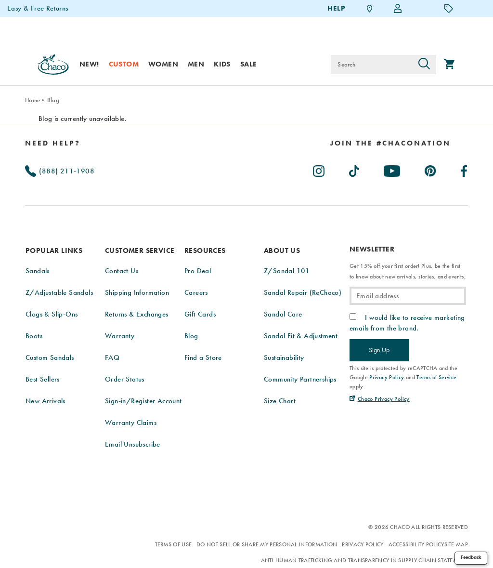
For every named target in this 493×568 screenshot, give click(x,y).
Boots (34, 336)
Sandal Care (283, 314)
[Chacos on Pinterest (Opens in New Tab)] (431, 169)
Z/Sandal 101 (287, 271)
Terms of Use (173, 544)
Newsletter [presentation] (372, 249)
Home (32, 100)
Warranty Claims (130, 422)
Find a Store (203, 357)
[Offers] (448, 8)
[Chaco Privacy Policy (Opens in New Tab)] (380, 399)
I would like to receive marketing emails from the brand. (407, 323)
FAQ (112, 357)
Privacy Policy (362, 544)
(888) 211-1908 (59, 171)
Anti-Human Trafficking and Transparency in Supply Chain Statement (364, 560)
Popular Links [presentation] (54, 250)
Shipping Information (137, 292)
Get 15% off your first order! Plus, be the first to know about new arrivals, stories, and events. (407, 271)
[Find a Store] (370, 8)
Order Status (124, 379)
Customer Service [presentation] (139, 250)
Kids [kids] (222, 64)
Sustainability (284, 357)
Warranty (119, 336)
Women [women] (163, 64)
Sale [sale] (248, 64)
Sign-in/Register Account (143, 401)
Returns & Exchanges (137, 314)
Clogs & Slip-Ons (52, 314)
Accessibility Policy (416, 544)
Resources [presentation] (205, 250)
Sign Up (379, 349)
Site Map (456, 544)
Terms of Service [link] (436, 377)
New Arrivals (45, 401)
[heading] (390, 143)
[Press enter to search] (424, 64)
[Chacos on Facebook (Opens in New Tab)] (464, 169)
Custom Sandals (50, 357)
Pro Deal (197, 271)
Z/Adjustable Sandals (59, 292)
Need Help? (52, 143)
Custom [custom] (124, 64)
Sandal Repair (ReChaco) (302, 292)
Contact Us (121, 271)
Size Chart (280, 401)
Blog (53, 100)
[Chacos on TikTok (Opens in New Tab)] (354, 169)
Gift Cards (200, 314)
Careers (196, 292)
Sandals (38, 271)
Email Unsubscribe (132, 444)
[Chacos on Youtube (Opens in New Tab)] (392, 169)
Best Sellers (43, 379)
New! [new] (89, 64)
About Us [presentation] (282, 250)
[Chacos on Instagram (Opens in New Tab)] (319, 169)
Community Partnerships (300, 379)
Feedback (471, 557)
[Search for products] (371, 64)
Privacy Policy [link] (386, 377)
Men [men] (196, 64)
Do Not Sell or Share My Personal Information (266, 544)
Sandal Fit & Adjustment (300, 336)
